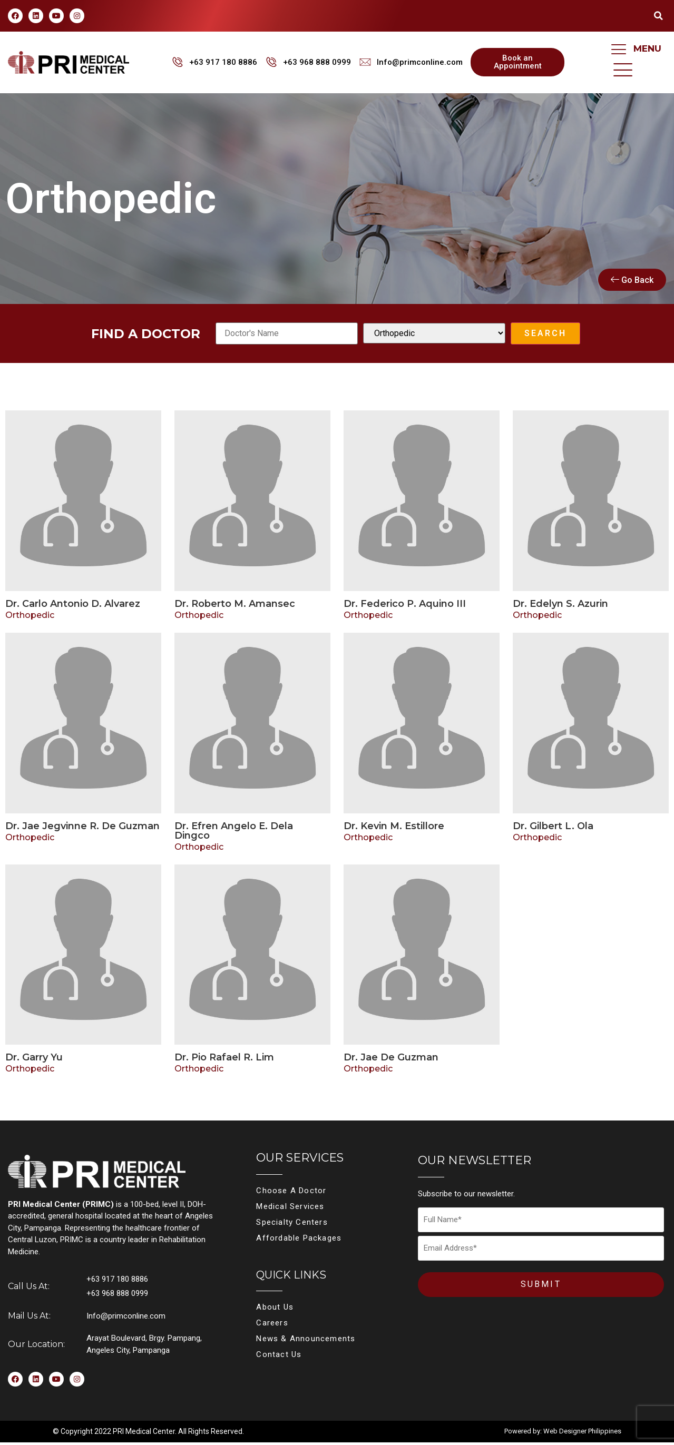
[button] (658, 16)
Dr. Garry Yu (34, 1060)
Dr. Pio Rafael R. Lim (224, 1060)
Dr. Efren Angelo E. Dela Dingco (233, 833)
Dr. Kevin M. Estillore (394, 828)
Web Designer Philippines (582, 1434)
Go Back (632, 283)
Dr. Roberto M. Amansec (234, 606)
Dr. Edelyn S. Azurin (560, 606)
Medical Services (290, 1209)
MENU (647, 48)
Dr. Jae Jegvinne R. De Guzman (82, 828)
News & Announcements (305, 1341)
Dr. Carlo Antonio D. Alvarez (72, 606)
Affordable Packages (298, 1241)
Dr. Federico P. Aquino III (405, 606)
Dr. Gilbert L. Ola (553, 828)
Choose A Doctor (291, 1193)
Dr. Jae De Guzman (391, 1060)
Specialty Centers (291, 1225)
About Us (275, 1310)
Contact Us (278, 1357)
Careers (272, 1326)
